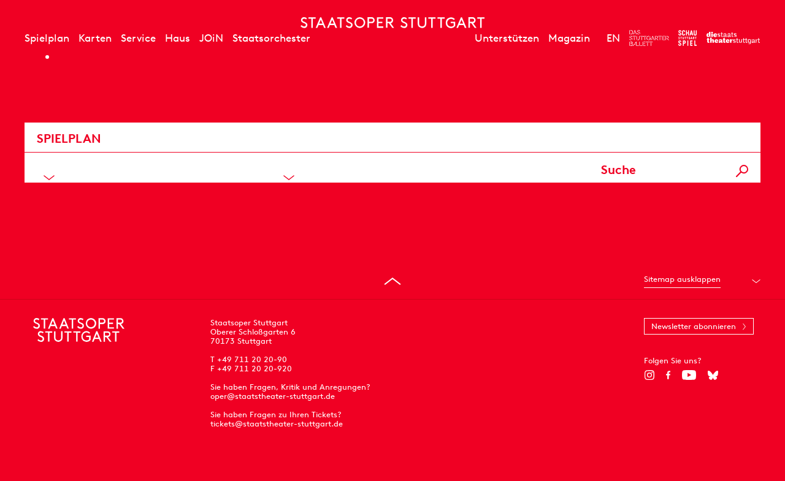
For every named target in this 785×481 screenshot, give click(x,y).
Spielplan (47, 38)
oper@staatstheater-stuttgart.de (272, 396)
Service (138, 38)
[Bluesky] (713, 375)
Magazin (569, 38)
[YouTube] (689, 375)
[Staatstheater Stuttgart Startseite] (392, 22)
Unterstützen (507, 38)
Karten (95, 38)
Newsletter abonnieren (693, 326)
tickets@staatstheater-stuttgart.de (276, 424)
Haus (177, 38)
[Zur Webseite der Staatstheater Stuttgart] (733, 38)
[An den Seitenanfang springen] (392, 281)
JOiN (211, 38)
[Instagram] (649, 375)
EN (613, 38)
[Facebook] (668, 375)
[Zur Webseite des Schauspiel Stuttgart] (687, 38)
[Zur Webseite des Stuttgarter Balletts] (649, 38)
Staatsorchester (271, 38)
